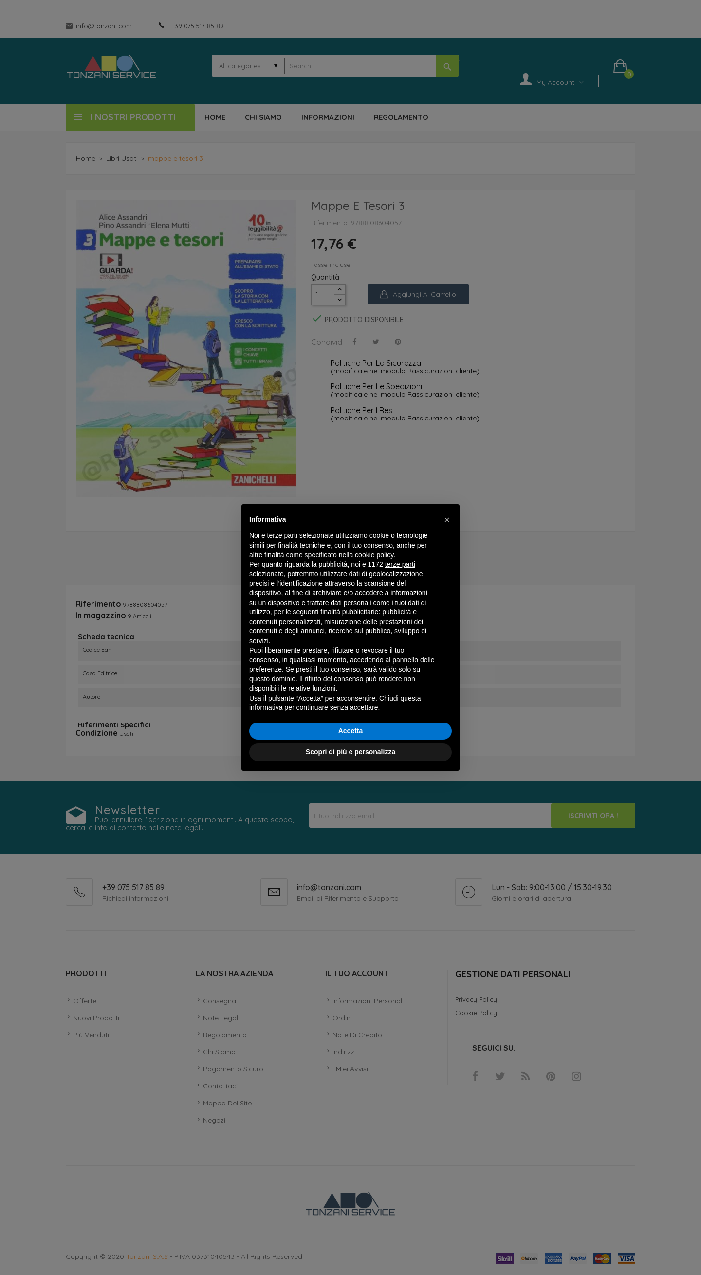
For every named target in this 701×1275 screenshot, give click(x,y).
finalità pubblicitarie (349, 612)
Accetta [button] (350, 731)
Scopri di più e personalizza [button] (350, 752)
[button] (447, 520)
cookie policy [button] (374, 555)
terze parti (400, 564)
